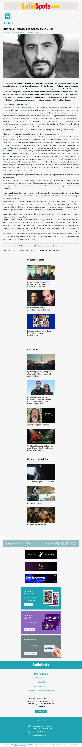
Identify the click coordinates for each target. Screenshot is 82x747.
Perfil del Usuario (41, 686)
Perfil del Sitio (41, 682)
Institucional (41, 678)
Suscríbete (41, 712)
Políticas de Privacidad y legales (41, 691)
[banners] (41, 6)
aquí (62, 246)
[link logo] (7, 16)
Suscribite (28, 605)
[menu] (75, 16)
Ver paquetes (29, 629)
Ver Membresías (30, 653)
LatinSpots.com (20, 745)
